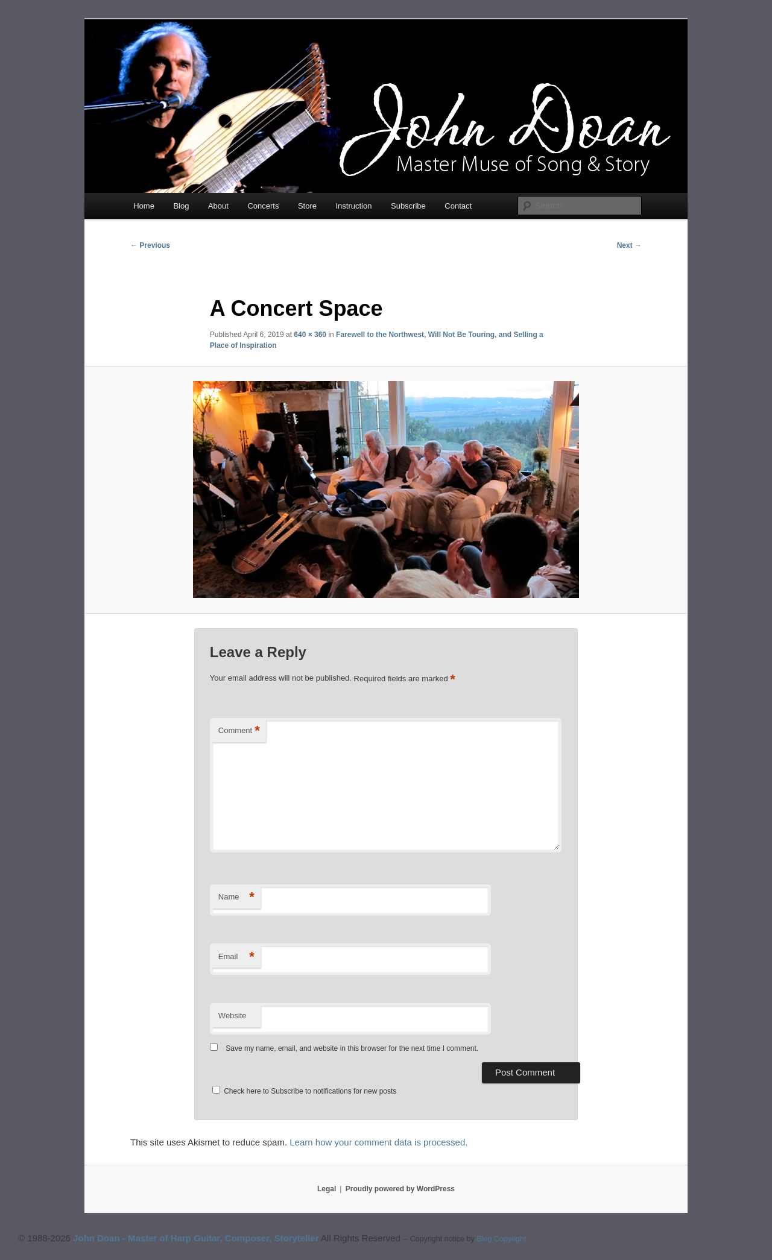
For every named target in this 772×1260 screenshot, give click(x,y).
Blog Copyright (501, 1239)
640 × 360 (310, 334)
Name (236, 897)
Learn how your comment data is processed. (378, 1142)
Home (143, 205)
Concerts (263, 205)
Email (236, 957)
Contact (458, 205)
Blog (181, 205)
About (218, 205)
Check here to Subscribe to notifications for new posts (304, 1091)
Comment (239, 731)
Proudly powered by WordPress (400, 1189)
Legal (326, 1189)
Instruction (354, 205)
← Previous (150, 245)
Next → (629, 245)
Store (307, 205)
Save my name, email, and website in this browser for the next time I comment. (352, 1048)
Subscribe (408, 205)
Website (232, 1015)
